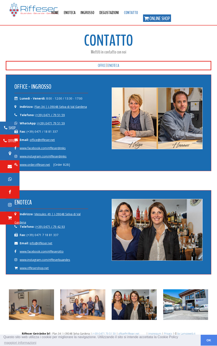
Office (102, 65)
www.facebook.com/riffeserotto (42, 251)
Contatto (131, 12)
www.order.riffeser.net (35, 165)
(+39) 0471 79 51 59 (51, 123)
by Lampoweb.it (186, 333)
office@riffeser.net (42, 140)
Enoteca (69, 12)
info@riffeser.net (41, 243)
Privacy (168, 333)
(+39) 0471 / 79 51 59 (50, 115)
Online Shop (157, 18)
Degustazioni (109, 12)
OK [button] (209, 340)
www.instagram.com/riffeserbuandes (45, 260)
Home (55, 12)
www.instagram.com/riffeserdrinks (43, 156)
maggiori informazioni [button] (20, 343)
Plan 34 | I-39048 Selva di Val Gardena (60, 107)
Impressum (154, 333)
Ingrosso (87, 12)
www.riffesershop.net (34, 268)
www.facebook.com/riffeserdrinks (43, 148)
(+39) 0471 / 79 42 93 (50, 227)
